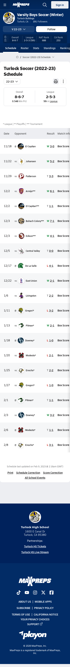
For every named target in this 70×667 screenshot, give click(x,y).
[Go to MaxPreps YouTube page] (27, 593)
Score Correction (53, 472)
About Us (24, 601)
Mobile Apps (43, 601)
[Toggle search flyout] (45, 5)
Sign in (60, 5)
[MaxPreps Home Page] (17, 57)
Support (35, 624)
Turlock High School (35, 520)
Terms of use (21, 614)
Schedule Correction (28, 472)
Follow (51, 29)
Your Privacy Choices (35, 619)
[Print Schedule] (56, 81)
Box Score (63, 146)
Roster (25, 48)
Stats (36, 48)
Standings (50, 48)
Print (10, 472)
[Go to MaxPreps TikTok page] (18, 593)
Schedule (10, 48)
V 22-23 (19, 29)
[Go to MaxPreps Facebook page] (51, 593)
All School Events (35, 477)
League (53, 101)
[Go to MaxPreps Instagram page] (35, 593)
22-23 (12, 81)
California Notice (46, 614)
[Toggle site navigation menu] (5, 5)
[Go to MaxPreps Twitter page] (43, 593)
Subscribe (23, 608)
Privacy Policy (44, 608)
